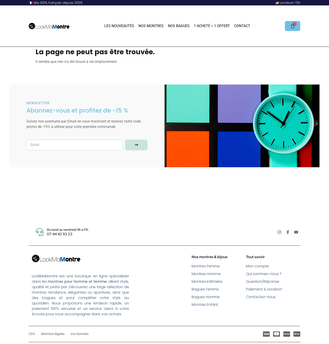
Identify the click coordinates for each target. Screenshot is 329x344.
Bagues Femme (205, 289)
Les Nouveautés (119, 26)
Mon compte (257, 266)
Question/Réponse (262, 281)
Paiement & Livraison (264, 289)
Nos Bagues (179, 26)
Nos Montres (151, 26)
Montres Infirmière (207, 281)
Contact (242, 26)
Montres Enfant (205, 304)
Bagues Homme (206, 296)
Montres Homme (206, 273)
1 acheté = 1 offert (212, 26)
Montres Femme (206, 266)
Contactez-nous (261, 296)
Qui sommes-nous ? (263, 273)
